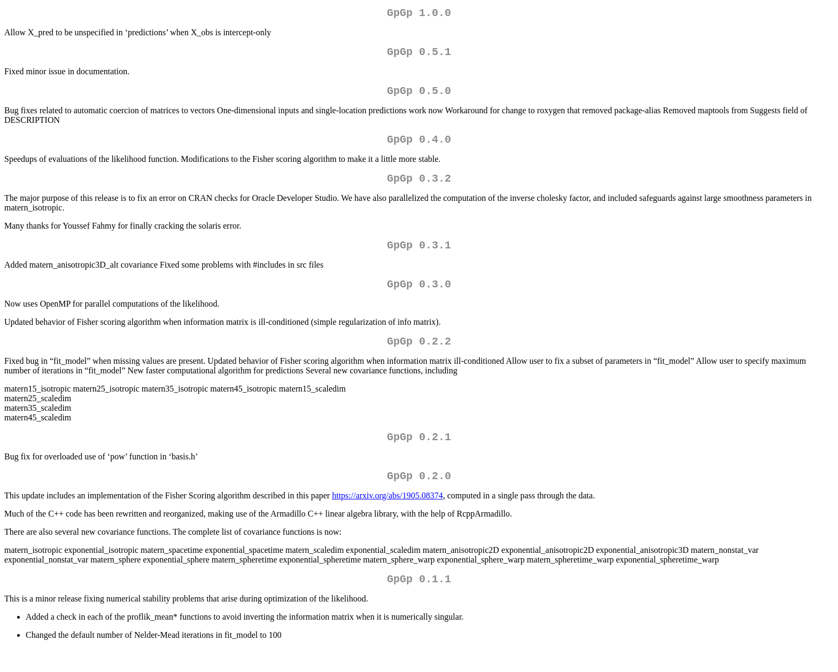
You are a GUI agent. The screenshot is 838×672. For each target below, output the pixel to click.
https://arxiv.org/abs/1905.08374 (387, 516)
